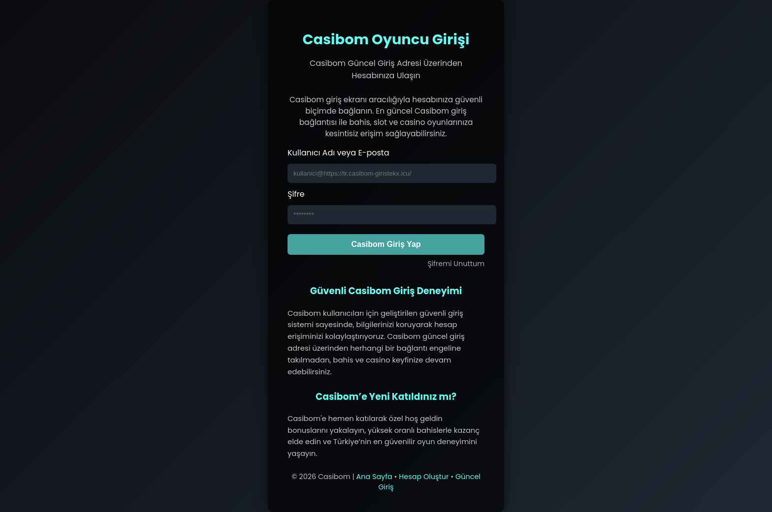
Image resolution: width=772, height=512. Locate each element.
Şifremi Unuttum (455, 264)
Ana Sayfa (374, 477)
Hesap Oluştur (424, 477)
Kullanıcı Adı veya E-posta (338, 152)
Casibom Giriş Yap (385, 244)
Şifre (296, 194)
